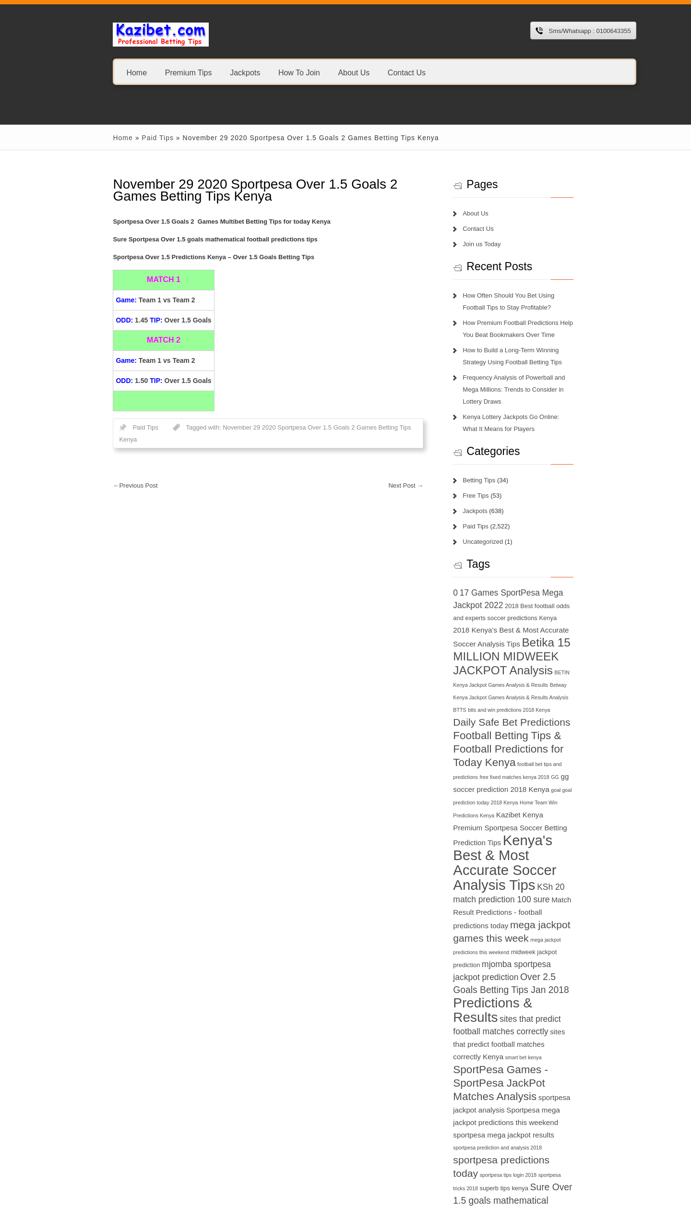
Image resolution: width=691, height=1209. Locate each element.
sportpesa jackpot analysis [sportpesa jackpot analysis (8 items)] (550, 1020)
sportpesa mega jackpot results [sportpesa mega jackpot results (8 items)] (547, 1045)
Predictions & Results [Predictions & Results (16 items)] (529, 939)
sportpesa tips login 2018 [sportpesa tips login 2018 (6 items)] (572, 1073)
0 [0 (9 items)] (467, 581)
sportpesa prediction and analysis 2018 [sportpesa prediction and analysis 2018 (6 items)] (509, 1059)
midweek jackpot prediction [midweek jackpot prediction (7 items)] (534, 901)
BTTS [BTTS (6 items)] (493, 686)
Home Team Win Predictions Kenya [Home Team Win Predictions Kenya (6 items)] (535, 779)
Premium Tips (155, 72)
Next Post (418, 473)
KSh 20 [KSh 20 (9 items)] (479, 848)
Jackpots (212, 72)
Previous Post (103, 473)
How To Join (266, 72)
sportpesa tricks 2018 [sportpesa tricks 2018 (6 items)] (489, 1086)
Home (104, 72)
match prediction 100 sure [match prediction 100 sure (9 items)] (543, 848)
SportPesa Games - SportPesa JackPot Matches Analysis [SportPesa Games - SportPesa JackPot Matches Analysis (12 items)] (533, 1005)
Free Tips (488, 483)
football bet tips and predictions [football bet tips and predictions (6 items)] (565, 740)
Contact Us (374, 72)
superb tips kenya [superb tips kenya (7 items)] (540, 1085)
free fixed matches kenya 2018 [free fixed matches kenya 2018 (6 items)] (500, 753)
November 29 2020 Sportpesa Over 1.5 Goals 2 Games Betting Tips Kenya (294, 427)
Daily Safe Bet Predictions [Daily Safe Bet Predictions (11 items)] (524, 698)
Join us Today (494, 244)
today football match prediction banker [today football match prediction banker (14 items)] (531, 1159)
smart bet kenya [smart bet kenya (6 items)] (565, 979)
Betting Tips (491, 468)
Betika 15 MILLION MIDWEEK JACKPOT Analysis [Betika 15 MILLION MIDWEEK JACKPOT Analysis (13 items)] (522, 644)
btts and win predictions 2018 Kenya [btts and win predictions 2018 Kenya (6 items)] (542, 686)
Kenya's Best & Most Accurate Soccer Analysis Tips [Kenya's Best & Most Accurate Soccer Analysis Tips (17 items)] (531, 818)
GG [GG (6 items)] (541, 753)
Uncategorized (495, 529)
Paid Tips (125, 138)
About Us (321, 72)
